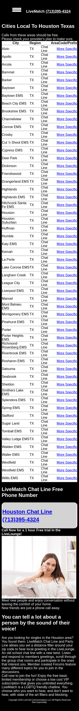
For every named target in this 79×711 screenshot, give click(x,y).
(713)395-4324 (58, 11)
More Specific (67, 49)
